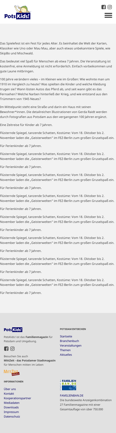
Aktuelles (66, 354)
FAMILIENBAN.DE (71, 395)
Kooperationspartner (17, 398)
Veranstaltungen (70, 345)
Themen (65, 350)
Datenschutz (12, 416)
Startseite (66, 336)
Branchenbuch (69, 341)
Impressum (11, 412)
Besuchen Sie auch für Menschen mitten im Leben (30, 360)
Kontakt (9, 393)
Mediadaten (11, 403)
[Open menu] (108, 15)
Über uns (10, 389)
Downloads (11, 407)
